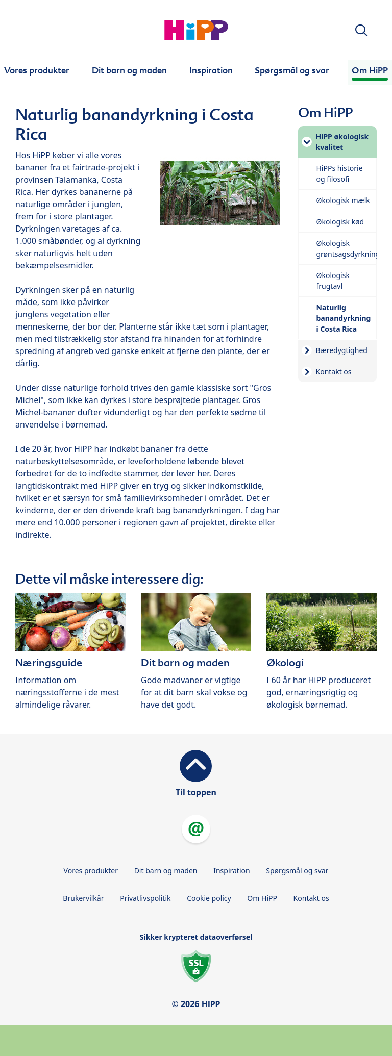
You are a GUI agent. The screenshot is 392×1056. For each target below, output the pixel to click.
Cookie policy (209, 898)
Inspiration (231, 870)
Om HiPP (262, 898)
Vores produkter (91, 870)
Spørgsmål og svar (297, 870)
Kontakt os (311, 898)
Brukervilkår (83, 898)
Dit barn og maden (166, 870)
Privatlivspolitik (145, 898)
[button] (361, 30)
